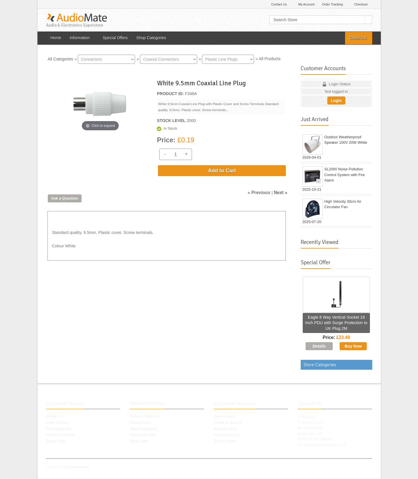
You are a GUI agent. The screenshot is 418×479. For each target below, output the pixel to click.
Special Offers (115, 38)
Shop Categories (151, 38)
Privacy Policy (140, 423)
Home (56, 38)
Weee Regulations (144, 429)
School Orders (225, 441)
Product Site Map (143, 435)
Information (80, 38)
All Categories (60, 58)
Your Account (224, 416)
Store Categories (320, 365)
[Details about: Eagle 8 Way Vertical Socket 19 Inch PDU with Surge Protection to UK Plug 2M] (319, 346)
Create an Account (228, 423)
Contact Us (279, 4)
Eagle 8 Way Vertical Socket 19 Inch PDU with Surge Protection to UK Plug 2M (336, 323)
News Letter (139, 441)
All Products (269, 58)
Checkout (360, 4)
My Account (306, 4)
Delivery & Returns (60, 435)
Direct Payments (58, 429)
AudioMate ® (80, 467)
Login (336, 100)
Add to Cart (222, 171)
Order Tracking (332, 4)
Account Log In (225, 429)
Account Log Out (226, 435)
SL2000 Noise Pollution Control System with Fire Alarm (344, 174)
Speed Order (56, 441)
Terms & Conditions (145, 416)
